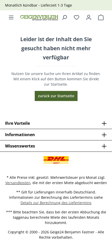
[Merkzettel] (76, 17)
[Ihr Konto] (89, 17)
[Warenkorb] (101, 17)
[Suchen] (64, 17)
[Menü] (11, 17)
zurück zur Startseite (56, 95)
